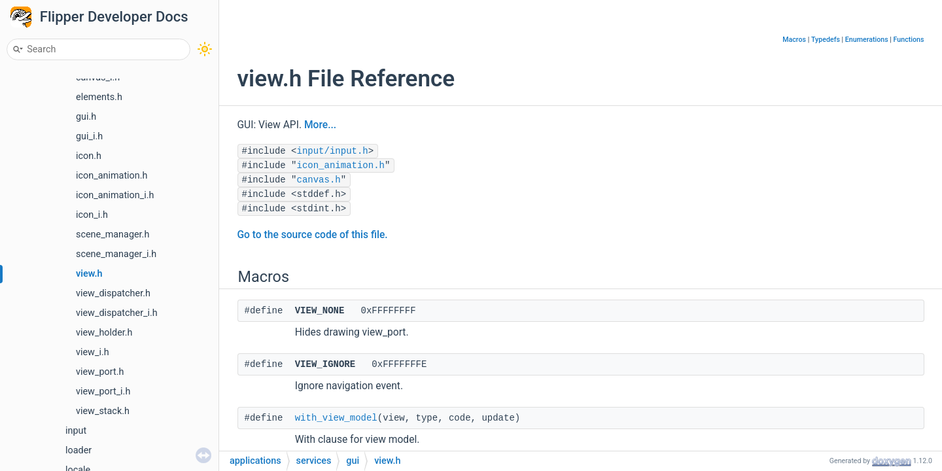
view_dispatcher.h (113, 293)
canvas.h (319, 180)
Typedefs (825, 39)
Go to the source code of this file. (312, 235)
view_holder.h (104, 332)
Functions (909, 39)
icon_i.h (92, 214)
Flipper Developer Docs (114, 17)
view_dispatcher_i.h (117, 313)
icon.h (88, 156)
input (75, 430)
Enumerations (866, 39)
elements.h (99, 97)
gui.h (86, 116)
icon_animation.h (111, 175)
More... (320, 125)
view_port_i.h (103, 391)
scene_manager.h (112, 234)
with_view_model (336, 418)
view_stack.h (103, 411)
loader (78, 450)
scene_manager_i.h (116, 254)
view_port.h (100, 371)
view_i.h (92, 352)
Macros (794, 39)
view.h (89, 273)
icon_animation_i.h (115, 195)
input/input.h (332, 151)
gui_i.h (89, 136)
